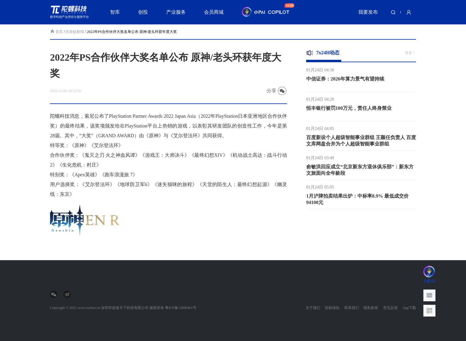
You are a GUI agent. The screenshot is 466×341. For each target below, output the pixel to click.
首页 (57, 32)
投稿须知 (332, 308)
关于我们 (313, 308)
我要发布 (368, 12)
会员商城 (214, 12)
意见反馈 (390, 308)
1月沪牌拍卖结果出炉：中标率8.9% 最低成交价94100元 (357, 200)
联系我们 (351, 308)
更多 (410, 52)
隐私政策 (371, 308)
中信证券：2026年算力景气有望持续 (345, 80)
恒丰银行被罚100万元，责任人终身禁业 (349, 109)
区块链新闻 (75, 32)
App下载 (409, 308)
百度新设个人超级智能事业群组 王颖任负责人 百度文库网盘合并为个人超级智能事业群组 (361, 142)
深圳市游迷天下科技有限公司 (125, 308)
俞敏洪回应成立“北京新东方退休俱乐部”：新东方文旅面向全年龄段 (360, 171)
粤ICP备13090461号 (180, 308)
